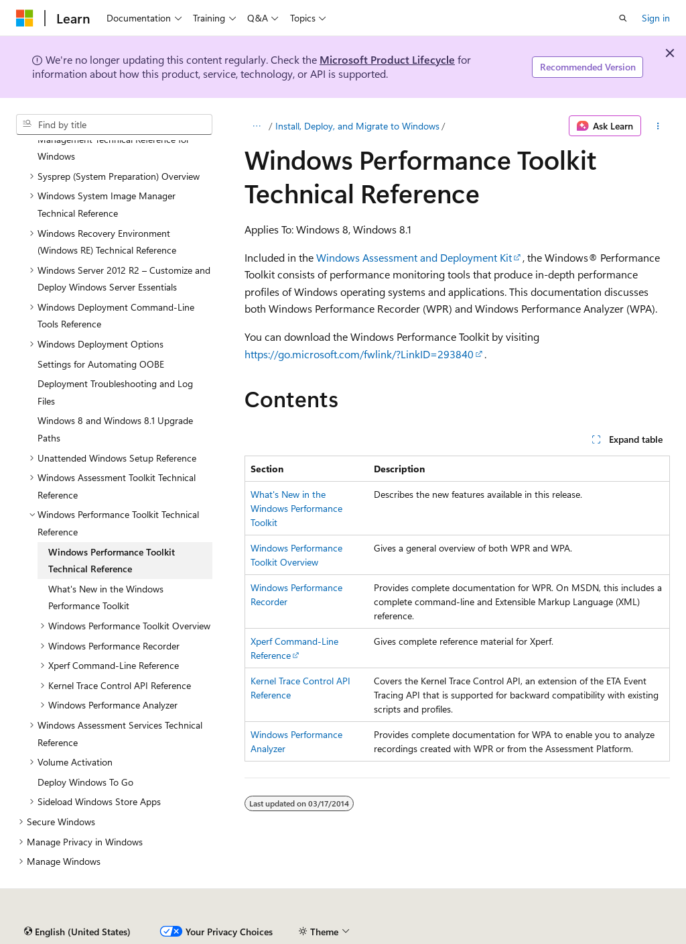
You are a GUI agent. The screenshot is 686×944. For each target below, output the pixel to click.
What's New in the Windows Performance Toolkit (296, 508)
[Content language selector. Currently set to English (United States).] (77, 932)
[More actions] (658, 126)
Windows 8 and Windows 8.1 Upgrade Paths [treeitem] (115, 429)
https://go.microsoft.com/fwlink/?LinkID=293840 (359, 354)
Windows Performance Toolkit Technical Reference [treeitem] (111, 560)
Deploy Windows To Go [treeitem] (85, 782)
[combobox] (114, 125)
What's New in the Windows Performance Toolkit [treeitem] (105, 597)
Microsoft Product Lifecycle (387, 59)
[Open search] (623, 18)
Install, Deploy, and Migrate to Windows (357, 125)
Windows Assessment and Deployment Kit (414, 257)
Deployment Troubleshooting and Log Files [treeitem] (115, 392)
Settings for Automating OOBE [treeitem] (101, 364)
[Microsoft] (24, 18)
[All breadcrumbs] (256, 126)
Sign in (656, 17)
